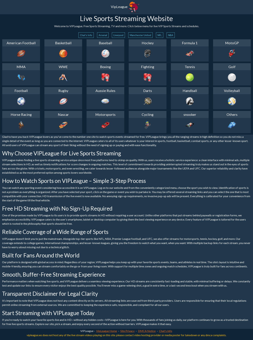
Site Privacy (127, 331)
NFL (160, 35)
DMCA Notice (147, 331)
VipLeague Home (106, 331)
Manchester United (140, 35)
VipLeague (125, 7)
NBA (170, 35)
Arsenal (103, 35)
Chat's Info (86, 35)
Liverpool (118, 35)
